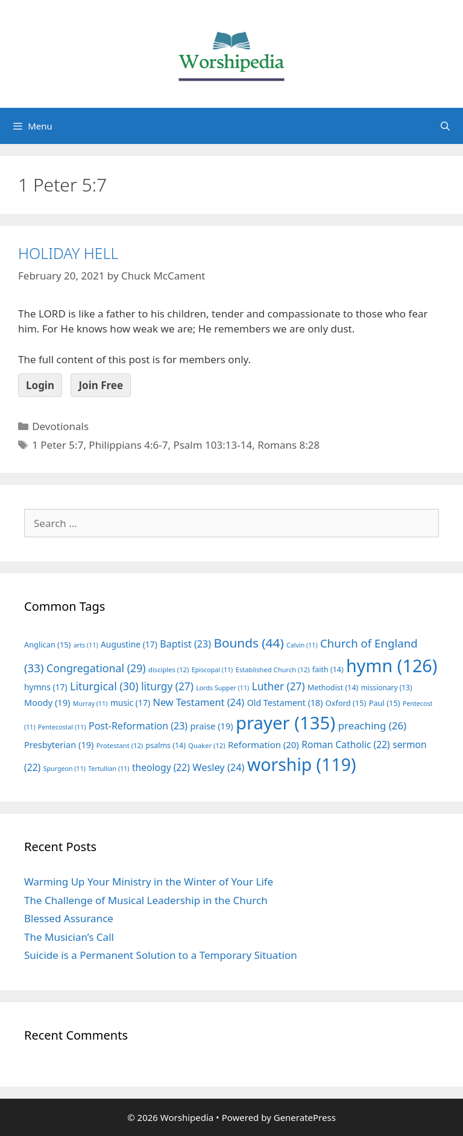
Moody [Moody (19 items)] (47, 702)
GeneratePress (305, 1117)
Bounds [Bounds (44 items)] (248, 642)
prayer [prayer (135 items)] (285, 723)
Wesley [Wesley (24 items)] (218, 767)
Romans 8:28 (288, 445)
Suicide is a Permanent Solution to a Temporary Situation (160, 955)
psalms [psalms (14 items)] (166, 745)
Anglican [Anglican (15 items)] (47, 644)
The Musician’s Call (69, 937)
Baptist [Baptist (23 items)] (185, 644)
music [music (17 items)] (130, 702)
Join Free (100, 385)
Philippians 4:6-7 (128, 445)
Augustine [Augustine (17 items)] (129, 644)
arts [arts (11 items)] (86, 645)
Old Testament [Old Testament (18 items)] (285, 702)
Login (40, 385)
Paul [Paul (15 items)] (384, 703)
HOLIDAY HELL (68, 253)
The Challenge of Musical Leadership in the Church (146, 900)
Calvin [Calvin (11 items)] (302, 645)
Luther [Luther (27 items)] (278, 686)
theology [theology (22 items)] (161, 767)
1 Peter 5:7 (57, 445)
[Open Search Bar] (445, 126)
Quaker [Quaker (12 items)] (206, 745)
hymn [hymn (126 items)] (391, 665)
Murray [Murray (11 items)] (90, 703)
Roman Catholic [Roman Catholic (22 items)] (345, 744)
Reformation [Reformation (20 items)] (263, 744)
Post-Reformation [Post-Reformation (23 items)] (138, 725)
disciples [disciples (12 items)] (168, 669)
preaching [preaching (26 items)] (372, 725)
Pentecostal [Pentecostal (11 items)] (62, 727)
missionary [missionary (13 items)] (386, 687)
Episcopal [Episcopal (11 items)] (212, 670)
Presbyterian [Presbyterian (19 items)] (58, 744)
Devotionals (60, 426)
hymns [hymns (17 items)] (46, 687)
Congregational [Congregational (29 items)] (96, 668)
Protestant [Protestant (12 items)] (119, 745)
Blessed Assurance (68, 918)
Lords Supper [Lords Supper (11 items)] (222, 688)
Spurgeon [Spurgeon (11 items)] (64, 768)
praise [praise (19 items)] (212, 726)
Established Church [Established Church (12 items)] (273, 669)
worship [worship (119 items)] (301, 764)
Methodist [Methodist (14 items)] (332, 687)
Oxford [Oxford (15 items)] (346, 703)
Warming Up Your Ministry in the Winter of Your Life (148, 881)
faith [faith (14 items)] (328, 669)
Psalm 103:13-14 (212, 445)
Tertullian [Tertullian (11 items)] (108, 768)
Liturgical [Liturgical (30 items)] (104, 686)
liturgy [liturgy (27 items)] (167, 686)
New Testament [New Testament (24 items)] (198, 702)
